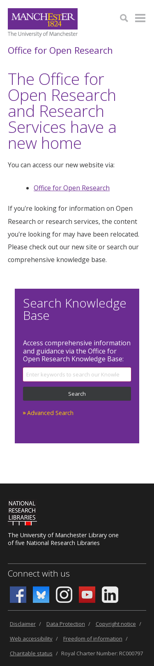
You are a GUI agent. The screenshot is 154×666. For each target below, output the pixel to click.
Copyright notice (116, 623)
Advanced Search (50, 413)
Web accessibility (31, 638)
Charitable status (31, 653)
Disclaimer (23, 623)
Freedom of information (92, 638)
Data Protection (65, 623)
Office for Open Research (60, 50)
